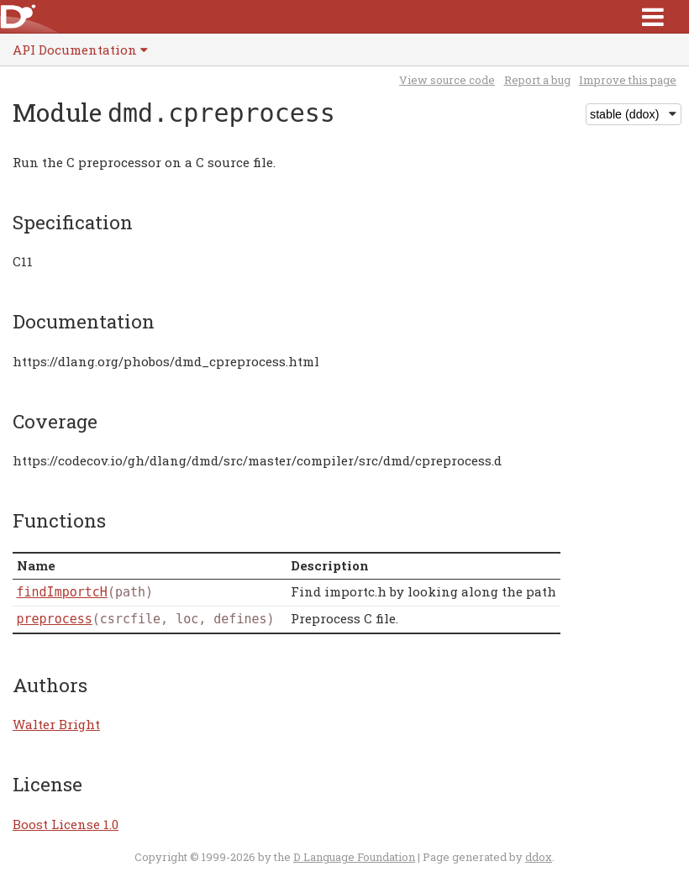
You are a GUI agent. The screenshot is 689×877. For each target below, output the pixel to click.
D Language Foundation (354, 856)
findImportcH (62, 592)
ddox (538, 856)
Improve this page (627, 79)
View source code (447, 79)
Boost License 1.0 (65, 824)
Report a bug (537, 79)
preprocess (54, 619)
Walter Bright (56, 724)
